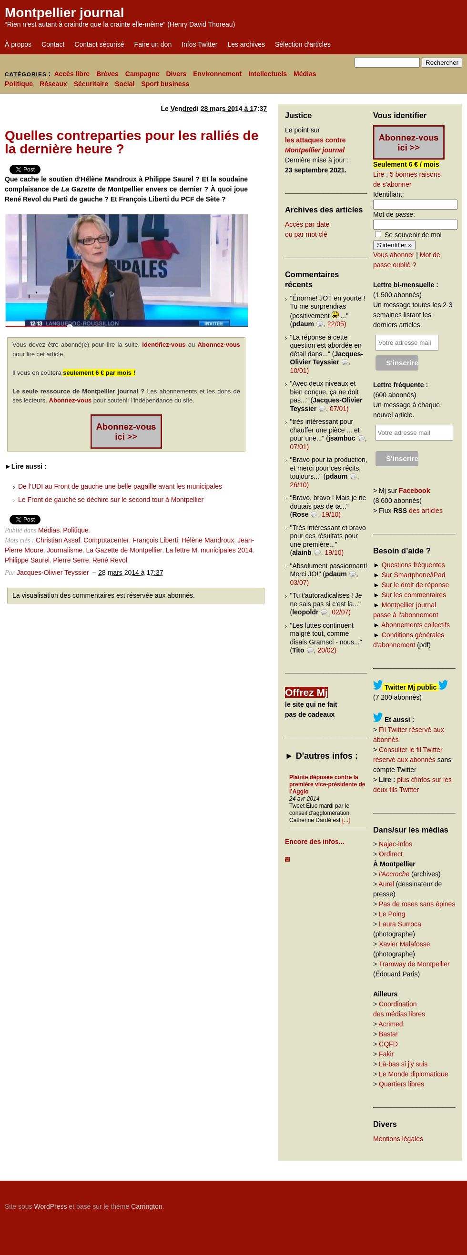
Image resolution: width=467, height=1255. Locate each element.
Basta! (388, 1034)
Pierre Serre (71, 560)
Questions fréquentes (413, 565)
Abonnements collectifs (415, 625)
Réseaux (53, 84)
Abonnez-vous (218, 344)
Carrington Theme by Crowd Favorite (402, 1203)
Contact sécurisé (99, 44)
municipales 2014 (227, 550)
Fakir (386, 1054)
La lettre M (181, 550)
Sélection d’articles (303, 44)
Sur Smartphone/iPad (414, 575)
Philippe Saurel (27, 560)
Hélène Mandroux (208, 540)
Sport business (165, 84)
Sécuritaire (91, 84)
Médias (305, 74)
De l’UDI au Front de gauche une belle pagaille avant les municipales (120, 486)
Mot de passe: (394, 214)
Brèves (107, 74)
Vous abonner (393, 255)
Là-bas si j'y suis (403, 1064)
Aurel (386, 884)
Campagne (142, 74)
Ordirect (391, 854)
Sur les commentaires (414, 595)
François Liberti (155, 540)
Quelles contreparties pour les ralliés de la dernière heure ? (131, 142)
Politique (19, 84)
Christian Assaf (58, 540)
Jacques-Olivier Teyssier (53, 572)
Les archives (246, 44)
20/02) (326, 650)
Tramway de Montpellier (414, 964)
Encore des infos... (314, 841)
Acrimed (390, 1024)
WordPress (50, 1206)
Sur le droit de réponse (415, 585)
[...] (346, 820)
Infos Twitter (199, 44)
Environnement (217, 74)
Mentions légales (398, 1139)
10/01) (299, 370)
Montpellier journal (64, 12)
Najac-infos (395, 844)
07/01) (339, 408)
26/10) (299, 485)
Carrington (146, 1206)
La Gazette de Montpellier (124, 550)
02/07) (341, 612)
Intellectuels (267, 74)
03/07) (299, 582)
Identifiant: (388, 194)
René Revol (109, 560)
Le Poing (392, 914)
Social (124, 84)
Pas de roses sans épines (417, 904)
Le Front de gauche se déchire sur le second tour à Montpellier (110, 499)
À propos (18, 44)
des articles (426, 510)
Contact (52, 44)
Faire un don (153, 44)
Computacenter (106, 540)
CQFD (388, 1044)
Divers (176, 74)
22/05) (336, 324)
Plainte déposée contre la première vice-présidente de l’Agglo (327, 784)
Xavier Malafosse (404, 944)
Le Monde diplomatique (413, 1074)
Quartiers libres (401, 1084)
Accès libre (72, 74)
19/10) (331, 514)
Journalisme (64, 550)
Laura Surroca (400, 924)
